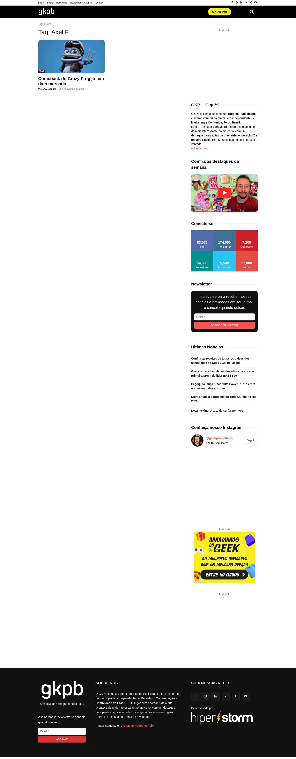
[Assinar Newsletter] (224, 325)
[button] (251, 12)
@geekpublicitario (219, 438)
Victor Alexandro (47, 89)
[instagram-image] (202, 460)
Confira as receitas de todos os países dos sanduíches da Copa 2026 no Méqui (220, 360)
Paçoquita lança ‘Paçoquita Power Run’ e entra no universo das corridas (223, 386)
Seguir (251, 440)
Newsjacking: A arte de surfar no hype (217, 410)
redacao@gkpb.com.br (138, 725)
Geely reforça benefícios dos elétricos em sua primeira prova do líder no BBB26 (222, 373)
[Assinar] (62, 739)
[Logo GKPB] (46, 12)
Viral (41, 71)
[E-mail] (224, 316)
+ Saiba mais (199, 148)
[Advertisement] (227, 63)
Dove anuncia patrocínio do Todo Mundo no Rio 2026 (224, 399)
